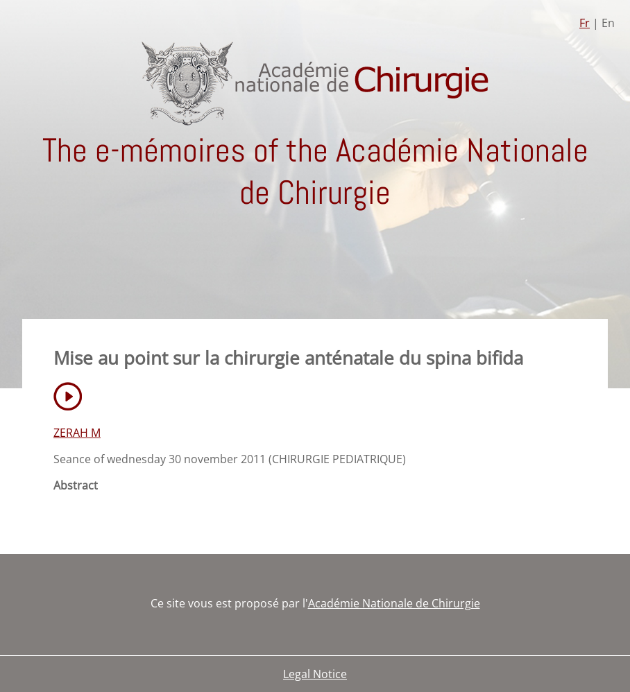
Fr (584, 23)
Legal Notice (315, 674)
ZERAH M (77, 432)
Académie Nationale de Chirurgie (394, 603)
